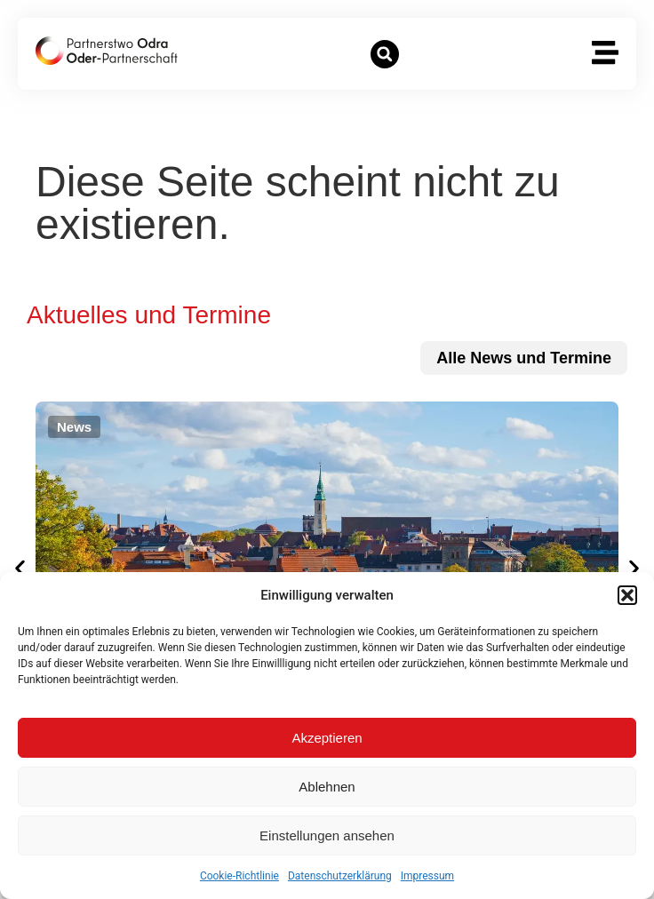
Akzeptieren (326, 737)
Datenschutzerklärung (340, 876)
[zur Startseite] (107, 50)
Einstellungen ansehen (327, 835)
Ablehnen (327, 786)
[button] (627, 595)
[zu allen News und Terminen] (523, 358)
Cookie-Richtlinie (239, 876)
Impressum (427, 876)
